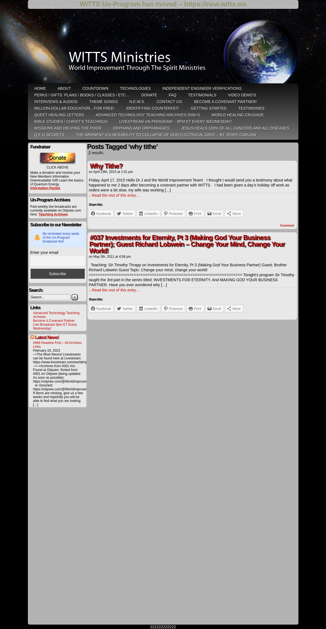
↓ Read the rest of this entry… (114, 195)
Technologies (135, 88)
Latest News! (47, 337)
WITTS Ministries (164, 48)
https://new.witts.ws (215, 4)
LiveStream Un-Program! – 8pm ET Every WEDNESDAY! (175, 121)
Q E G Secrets (50, 135)
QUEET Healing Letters (59, 115)
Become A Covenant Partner (54, 321)
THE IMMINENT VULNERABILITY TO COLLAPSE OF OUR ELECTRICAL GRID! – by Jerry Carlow (166, 135)
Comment (287, 225)
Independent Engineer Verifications (202, 88)
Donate (149, 95)
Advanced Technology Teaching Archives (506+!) (148, 115)
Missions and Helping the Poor (68, 128)
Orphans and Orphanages (141, 128)
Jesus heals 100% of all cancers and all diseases (235, 128)
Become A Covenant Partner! (225, 101)
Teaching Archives (53, 214)
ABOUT (64, 88)
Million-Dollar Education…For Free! (75, 108)
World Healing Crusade (237, 115)
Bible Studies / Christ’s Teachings (71, 121)
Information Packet (45, 188)
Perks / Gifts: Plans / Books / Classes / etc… (82, 95)
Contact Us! (170, 101)
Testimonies (251, 108)
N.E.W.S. (137, 101)
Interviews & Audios (56, 101)
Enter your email (44, 252)
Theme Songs (103, 101)
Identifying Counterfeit (152, 108)
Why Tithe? (106, 166)
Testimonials (202, 95)
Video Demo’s (242, 95)
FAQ (172, 95)
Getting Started (209, 108)
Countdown (95, 88)
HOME (40, 88)
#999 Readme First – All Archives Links (57, 345)
